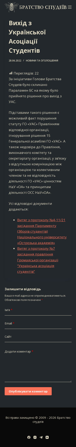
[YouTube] (47, 437)
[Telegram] (41, 437)
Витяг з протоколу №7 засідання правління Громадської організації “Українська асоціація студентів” (37, 260)
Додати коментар (19, 351)
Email (9, 323)
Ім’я (8, 309)
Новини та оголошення (42, 60)
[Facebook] (28, 437)
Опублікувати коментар (28, 391)
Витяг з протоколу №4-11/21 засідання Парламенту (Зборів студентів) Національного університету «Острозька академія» (42, 231)
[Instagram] (34, 437)
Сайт (8, 336)
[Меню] (70, 7)
